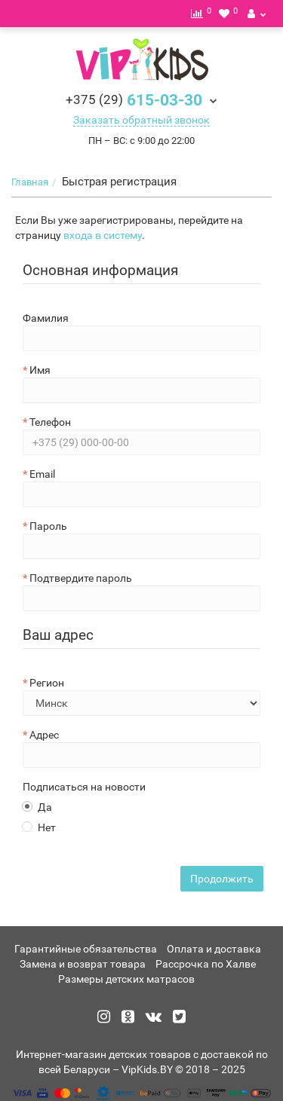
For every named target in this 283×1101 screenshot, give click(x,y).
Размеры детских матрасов (126, 979)
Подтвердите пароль (80, 578)
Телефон (50, 422)
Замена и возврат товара (83, 964)
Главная (29, 182)
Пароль (48, 526)
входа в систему (102, 235)
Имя (40, 370)
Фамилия (46, 318)
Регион (46, 683)
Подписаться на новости (84, 787)
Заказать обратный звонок (141, 120)
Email (42, 474)
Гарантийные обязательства (85, 949)
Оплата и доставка (214, 949)
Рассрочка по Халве (205, 964)
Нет (39, 827)
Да (37, 807)
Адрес (44, 735)
